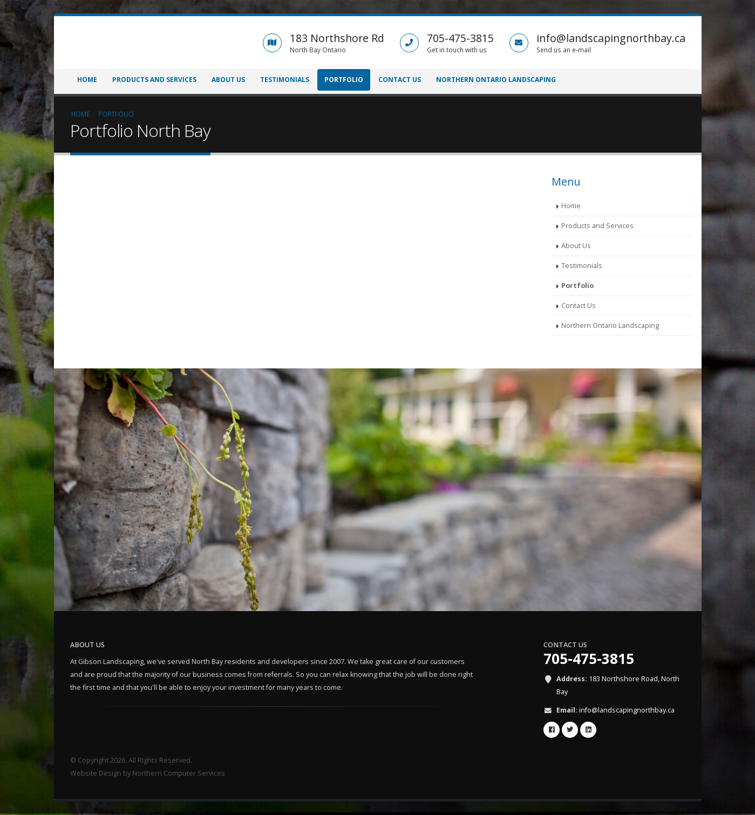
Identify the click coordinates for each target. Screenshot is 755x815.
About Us (228, 79)
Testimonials (284, 79)
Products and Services (154, 79)
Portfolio (343, 79)
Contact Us (399, 79)
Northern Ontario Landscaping (496, 79)
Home (87, 79)
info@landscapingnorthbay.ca (627, 710)
